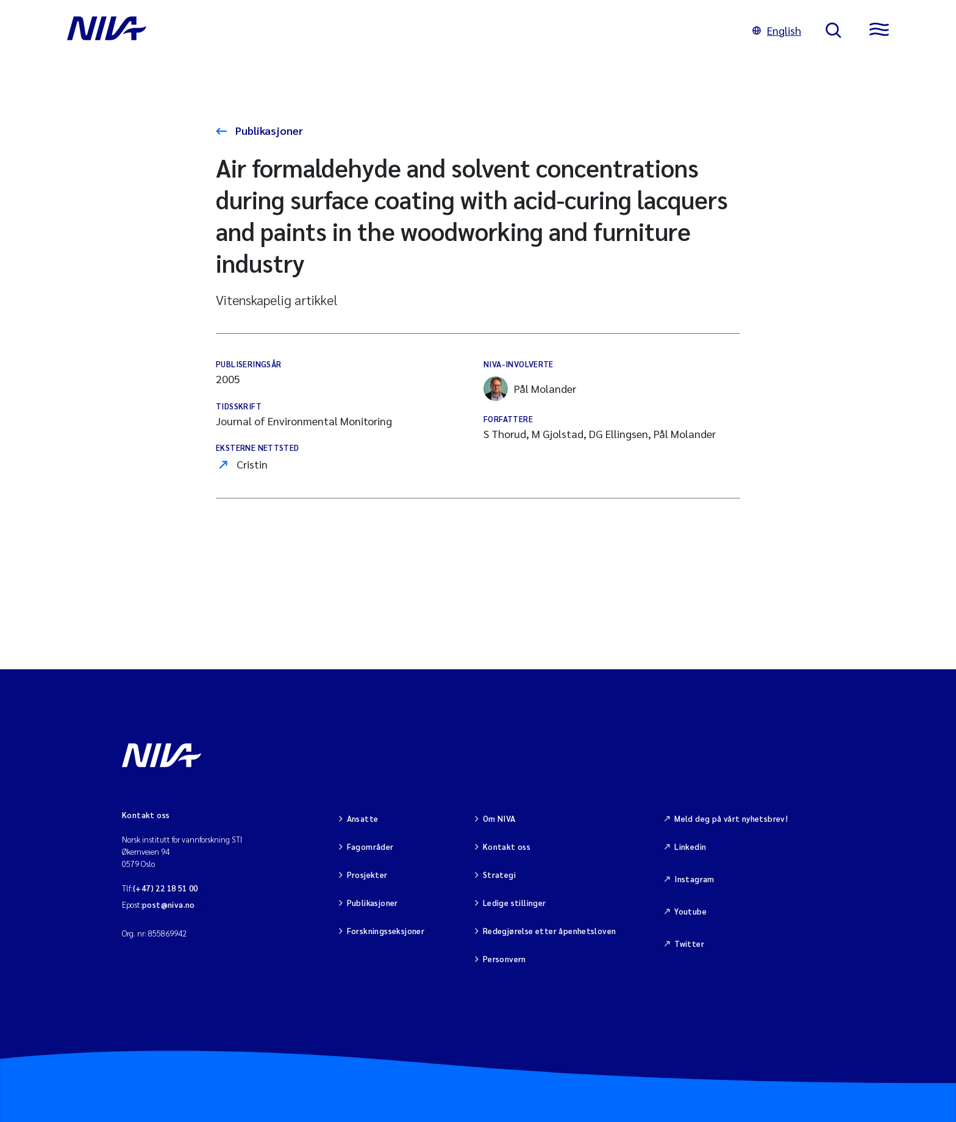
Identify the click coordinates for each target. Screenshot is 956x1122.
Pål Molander (529, 388)
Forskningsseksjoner (385, 931)
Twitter (689, 943)
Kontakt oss (506, 846)
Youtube (690, 911)
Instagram (694, 879)
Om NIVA (499, 818)
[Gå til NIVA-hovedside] (397, 30)
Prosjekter (367, 874)
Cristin (252, 464)
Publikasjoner (268, 130)
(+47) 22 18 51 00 (165, 888)
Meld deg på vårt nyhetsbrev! (731, 818)
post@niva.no (168, 904)
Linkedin (690, 846)
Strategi (499, 874)
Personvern (504, 959)
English (776, 30)
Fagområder (370, 846)
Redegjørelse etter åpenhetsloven (549, 931)
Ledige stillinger (514, 902)
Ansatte (363, 818)
